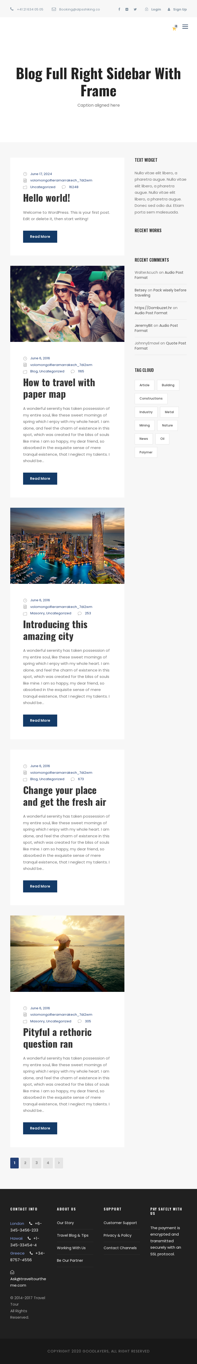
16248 (73, 187)
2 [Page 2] (25, 1162)
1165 (81, 371)
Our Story (65, 1222)
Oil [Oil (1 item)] (162, 438)
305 (88, 1021)
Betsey (141, 290)
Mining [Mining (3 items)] (145, 425)
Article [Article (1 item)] (145, 385)
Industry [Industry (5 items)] (146, 412)
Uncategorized (42, 187)
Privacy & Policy (118, 1235)
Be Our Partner (70, 1260)
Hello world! (46, 197)
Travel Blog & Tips (72, 1235)
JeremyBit (144, 325)
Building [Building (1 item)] (168, 385)
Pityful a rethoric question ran (57, 1037)
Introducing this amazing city (55, 630)
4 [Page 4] (48, 1162)
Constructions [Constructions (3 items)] (151, 398)
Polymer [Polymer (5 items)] (146, 452)
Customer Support (120, 1222)
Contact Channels (120, 1247)
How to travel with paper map (59, 388)
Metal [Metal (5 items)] (169, 412)
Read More (40, 236)
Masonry (37, 613)
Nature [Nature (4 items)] (167, 425)
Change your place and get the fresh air (64, 795)
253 (88, 613)
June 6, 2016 (40, 358)
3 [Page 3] (36, 1162)
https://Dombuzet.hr (153, 307)
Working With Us (71, 1247)
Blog (34, 371)
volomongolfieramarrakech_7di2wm (61, 180)
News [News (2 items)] (144, 438)
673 (81, 779)
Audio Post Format (151, 312)
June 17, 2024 (41, 173)
